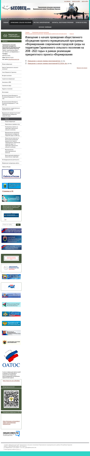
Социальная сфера (6, 85)
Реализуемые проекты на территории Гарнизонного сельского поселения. (11, 128)
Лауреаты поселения (7, 89)
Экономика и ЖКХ (6, 82)
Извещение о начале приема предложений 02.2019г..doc (47, 63)
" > (11, 214)
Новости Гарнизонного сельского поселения (10, 68)
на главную (67, 1)
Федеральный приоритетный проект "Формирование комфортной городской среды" (11, 114)
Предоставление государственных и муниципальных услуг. (11, 108)
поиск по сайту (76, 1)
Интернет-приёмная (45, 27)
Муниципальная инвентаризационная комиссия (10, 151)
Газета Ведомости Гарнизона (9, 72)
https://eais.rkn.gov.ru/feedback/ (12, 380)
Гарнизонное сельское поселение (20, 22)
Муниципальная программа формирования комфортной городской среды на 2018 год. (12, 134)
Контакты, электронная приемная (62, 22)
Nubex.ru (18, 449)
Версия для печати (82, 68)
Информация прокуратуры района (10, 163)
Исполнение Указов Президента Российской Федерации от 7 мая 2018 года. (10, 103)
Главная (5, 22)
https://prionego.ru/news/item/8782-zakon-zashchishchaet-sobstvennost (13, 423)
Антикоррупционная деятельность (10, 160)
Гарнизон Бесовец (81, 22)
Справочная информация (8, 79)
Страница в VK (7, 191)
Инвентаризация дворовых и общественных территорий (12, 156)
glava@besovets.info (13, 59)
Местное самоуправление (42, 22)
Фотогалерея (5, 92)
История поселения (7, 75)
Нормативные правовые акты (12, 124)
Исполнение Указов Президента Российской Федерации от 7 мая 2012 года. (11, 97)
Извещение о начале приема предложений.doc (44, 61)
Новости (7, 119)
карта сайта (85, 1)
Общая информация (7, 64)
